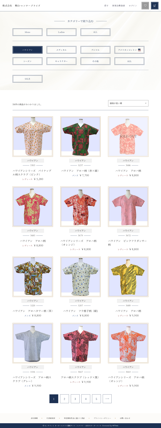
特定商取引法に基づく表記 (74, 418)
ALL (95, 32)
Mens (27, 32)
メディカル (61, 49)
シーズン (27, 61)
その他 (95, 61)
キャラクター (61, 61)
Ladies (61, 32)
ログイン (133, 5)
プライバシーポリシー (102, 418)
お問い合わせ (125, 418)
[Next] (107, 398)
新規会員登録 (118, 5)
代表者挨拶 (51, 418)
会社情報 (34, 418)
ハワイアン (27, 49)
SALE (27, 79)
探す (106, 5)
